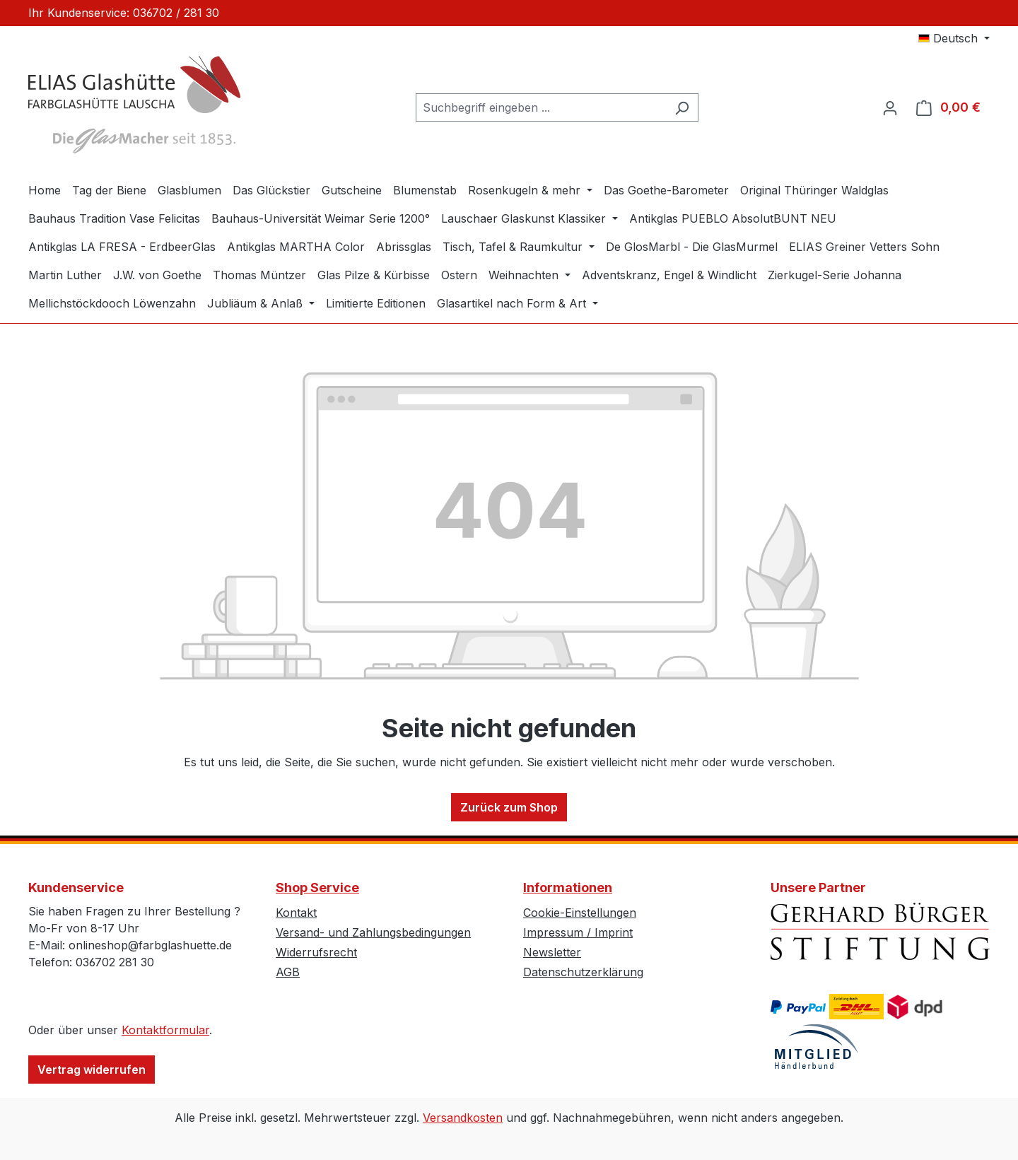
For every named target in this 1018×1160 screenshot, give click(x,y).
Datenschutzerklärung (583, 972)
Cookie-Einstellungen (579, 913)
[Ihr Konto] (890, 107)
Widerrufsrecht (316, 952)
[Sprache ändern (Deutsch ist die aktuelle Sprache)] (954, 38)
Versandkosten (463, 1118)
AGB (288, 972)
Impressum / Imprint (578, 932)
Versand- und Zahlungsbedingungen (373, 932)
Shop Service (317, 887)
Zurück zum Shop (509, 807)
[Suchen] (681, 107)
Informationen (567, 887)
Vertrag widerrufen (91, 1069)
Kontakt (296, 913)
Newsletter (552, 952)
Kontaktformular (165, 1030)
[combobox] (541, 107)
